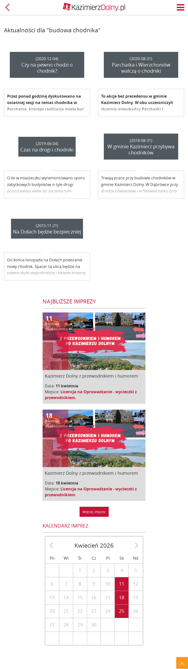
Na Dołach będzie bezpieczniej (47, 231)
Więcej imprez (94, 511)
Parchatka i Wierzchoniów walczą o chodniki (141, 67)
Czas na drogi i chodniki (47, 149)
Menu (180, 7)
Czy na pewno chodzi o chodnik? (47, 67)
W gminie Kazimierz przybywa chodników (141, 149)
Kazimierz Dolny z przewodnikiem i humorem (91, 376)
